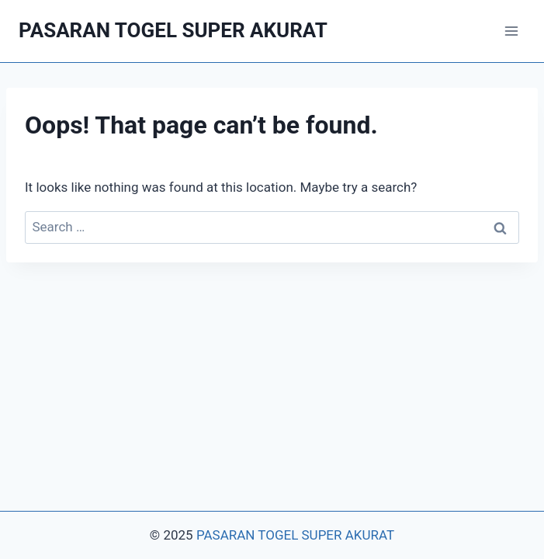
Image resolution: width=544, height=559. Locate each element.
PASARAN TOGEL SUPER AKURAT (295, 535)
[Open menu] (511, 31)
